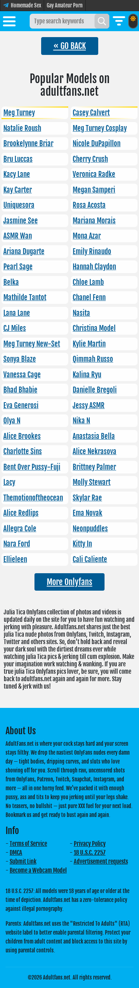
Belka (11, 282)
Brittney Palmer (94, 467)
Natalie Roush (22, 128)
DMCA (16, 852)
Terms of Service (28, 843)
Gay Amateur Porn (65, 5)
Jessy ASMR (89, 405)
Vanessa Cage (22, 374)
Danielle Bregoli (95, 389)
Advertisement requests (101, 861)
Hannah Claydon (94, 266)
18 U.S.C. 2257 (90, 852)
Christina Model (94, 328)
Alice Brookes (22, 436)
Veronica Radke (94, 174)
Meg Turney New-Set (31, 343)
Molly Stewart (91, 482)
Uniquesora (18, 205)
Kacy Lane (16, 174)
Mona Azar (87, 236)
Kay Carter (17, 190)
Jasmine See (20, 220)
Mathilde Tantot (24, 297)
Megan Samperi (94, 190)
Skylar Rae (87, 497)
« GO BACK (69, 45)
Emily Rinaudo (92, 251)
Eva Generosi (21, 405)
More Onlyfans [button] (69, 582)
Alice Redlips (21, 513)
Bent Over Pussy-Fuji (31, 467)
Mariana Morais (94, 220)
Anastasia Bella (94, 436)
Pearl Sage (18, 266)
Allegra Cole (19, 528)
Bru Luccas (18, 159)
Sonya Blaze (19, 359)
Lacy (9, 482)
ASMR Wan (17, 236)
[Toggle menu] (9, 22)
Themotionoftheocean (33, 497)
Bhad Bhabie (20, 389)
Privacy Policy (90, 843)
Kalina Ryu (87, 374)
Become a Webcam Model (38, 870)
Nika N (81, 420)
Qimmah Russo (93, 359)
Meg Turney (19, 112)
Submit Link (23, 861)
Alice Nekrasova (94, 451)
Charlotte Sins (22, 451)
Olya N (11, 420)
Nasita (81, 313)
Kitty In (82, 543)
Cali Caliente (90, 559)
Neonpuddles (90, 528)
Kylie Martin (89, 343)
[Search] (102, 21)
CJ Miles (14, 328)
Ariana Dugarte (23, 251)
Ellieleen (15, 559)
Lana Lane (16, 313)
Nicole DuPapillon (96, 143)
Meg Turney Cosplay (100, 128)
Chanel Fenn (89, 297)
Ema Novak (87, 513)
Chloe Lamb (88, 282)
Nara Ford (16, 543)
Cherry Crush (90, 159)
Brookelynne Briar (28, 143)
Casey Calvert (91, 112)
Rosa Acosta (89, 205)
